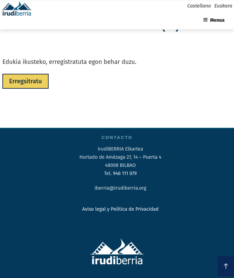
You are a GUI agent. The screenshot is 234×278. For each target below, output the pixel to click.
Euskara (223, 6)
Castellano (199, 6)
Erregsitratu (25, 81)
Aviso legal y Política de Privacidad (120, 209)
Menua (214, 20)
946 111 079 (125, 173)
